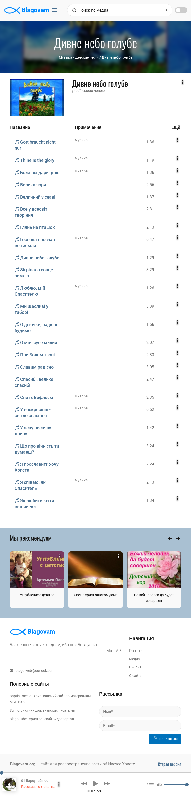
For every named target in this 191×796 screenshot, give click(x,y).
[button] (84, 783)
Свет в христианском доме (95, 595)
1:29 (150, 257)
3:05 (150, 367)
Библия (135, 667)
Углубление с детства (37, 595)
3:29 (150, 269)
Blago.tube (18, 719)
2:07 (150, 342)
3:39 (150, 306)
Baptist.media (20, 696)
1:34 (150, 500)
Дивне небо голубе (117, 57)
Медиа (134, 659)
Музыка (65, 57)
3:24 (150, 446)
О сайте (135, 676)
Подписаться (165, 739)
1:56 (150, 324)
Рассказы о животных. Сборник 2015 (51, 787)
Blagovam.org (22, 764)
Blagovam (26, 10)
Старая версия (169, 764)
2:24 (150, 464)
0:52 (150, 409)
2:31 (150, 209)
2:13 (150, 227)
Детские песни (87, 57)
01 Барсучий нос (34, 781)
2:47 (150, 379)
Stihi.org (16, 710)
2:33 (150, 354)
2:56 (150, 184)
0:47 (150, 239)
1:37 (150, 197)
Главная (136, 650)
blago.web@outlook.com (32, 671)
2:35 (150, 397)
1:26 (150, 288)
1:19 (150, 160)
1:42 (150, 427)
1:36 (150, 142)
